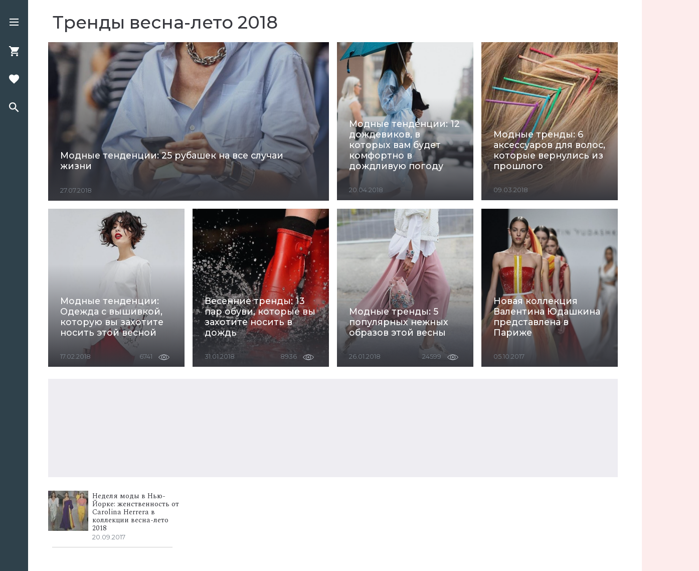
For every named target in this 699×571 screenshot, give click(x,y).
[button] (14, 23)
